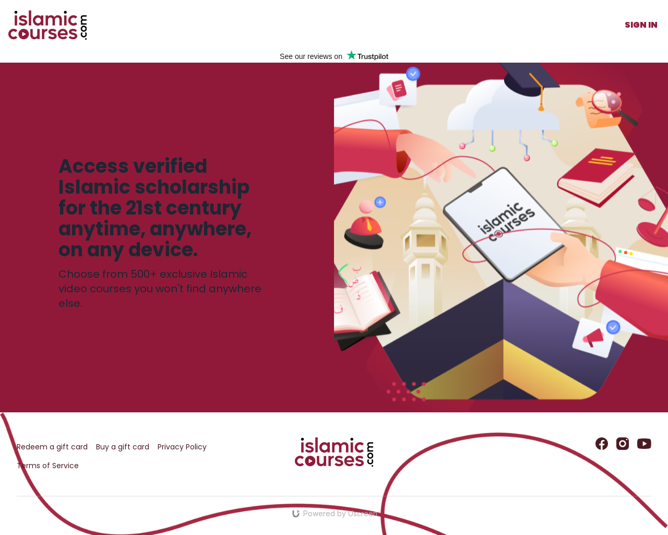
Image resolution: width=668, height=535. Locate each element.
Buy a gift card (122, 447)
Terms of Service (48, 465)
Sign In (641, 25)
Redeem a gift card (52, 447)
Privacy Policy (182, 447)
